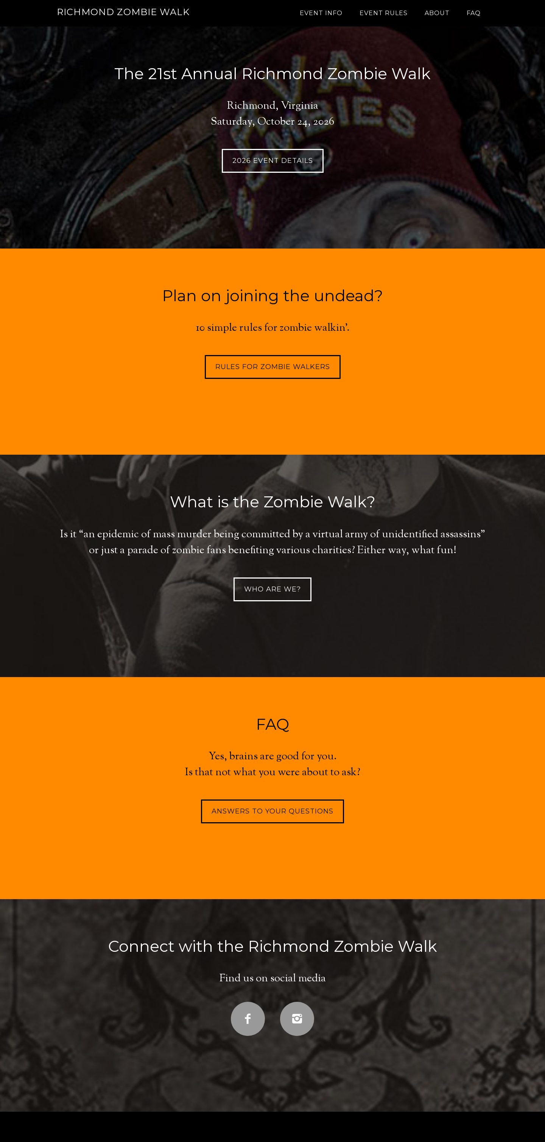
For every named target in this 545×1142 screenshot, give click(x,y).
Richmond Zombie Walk (123, 11)
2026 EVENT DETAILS (272, 160)
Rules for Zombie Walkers (272, 367)
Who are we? (272, 589)
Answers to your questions (272, 811)
